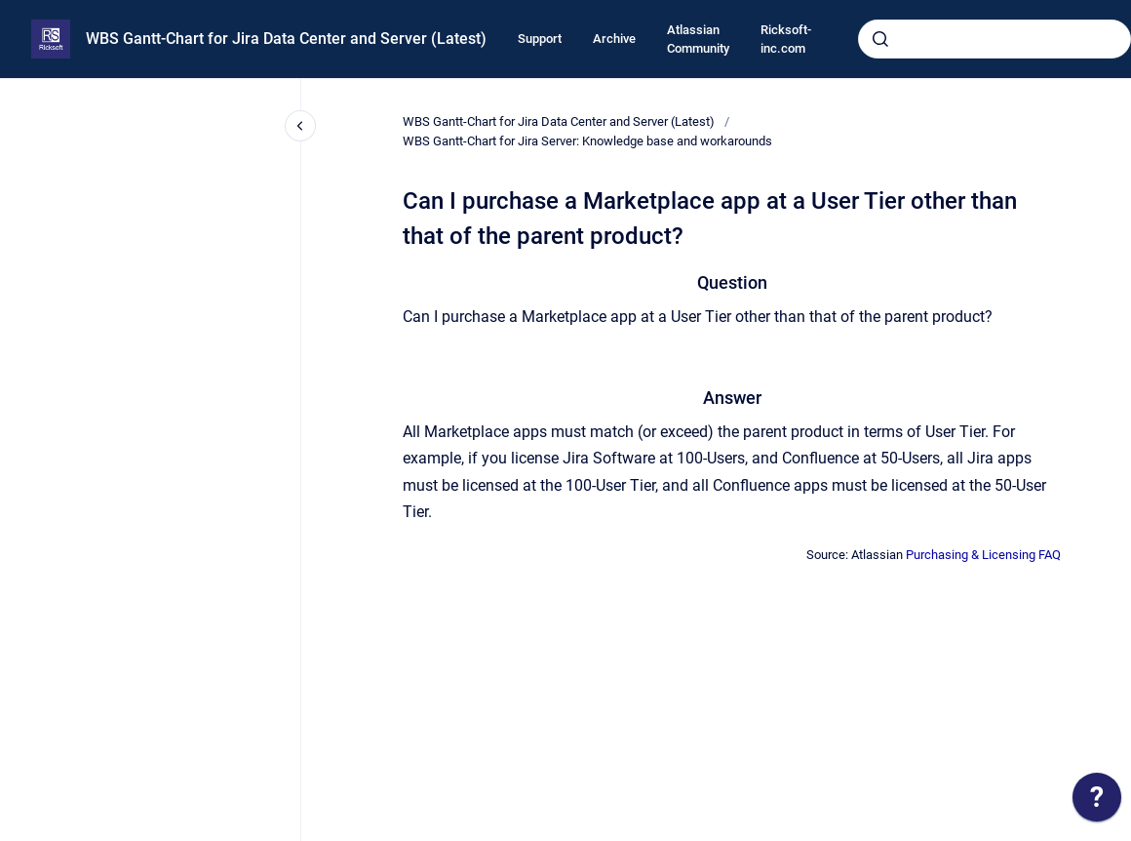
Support (540, 38)
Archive (614, 38)
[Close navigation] (300, 125)
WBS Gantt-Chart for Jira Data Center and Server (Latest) (286, 38)
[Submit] (880, 39)
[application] (1097, 802)
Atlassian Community (698, 39)
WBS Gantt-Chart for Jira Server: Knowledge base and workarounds (587, 141)
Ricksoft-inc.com (785, 39)
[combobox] (994, 39)
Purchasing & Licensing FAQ (983, 554)
